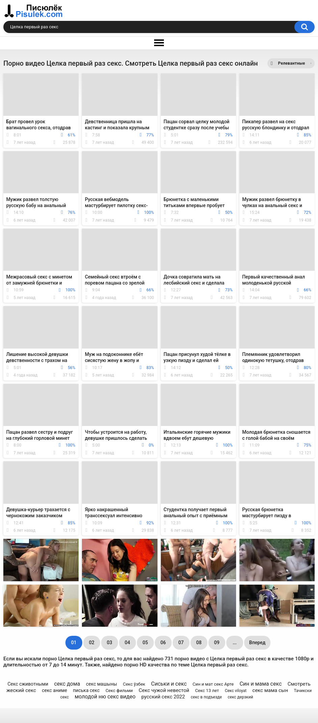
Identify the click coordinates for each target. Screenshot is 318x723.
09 (217, 642)
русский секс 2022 (163, 697)
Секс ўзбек (134, 684)
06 (163, 642)
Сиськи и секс (169, 684)
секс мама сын (270, 690)
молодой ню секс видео (105, 696)
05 (145, 642)
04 (127, 642)
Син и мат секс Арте (213, 684)
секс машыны (101, 684)
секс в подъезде (206, 697)
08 (199, 642)
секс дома (67, 684)
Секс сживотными (27, 684)
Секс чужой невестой (164, 690)
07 (181, 642)
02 (91, 642)
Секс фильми (119, 690)
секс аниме (54, 690)
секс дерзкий (240, 697)
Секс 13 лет (207, 690)
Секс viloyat (236, 690)
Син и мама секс (260, 684)
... (235, 642)
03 (109, 642)
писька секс (86, 690)
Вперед (257, 642)
